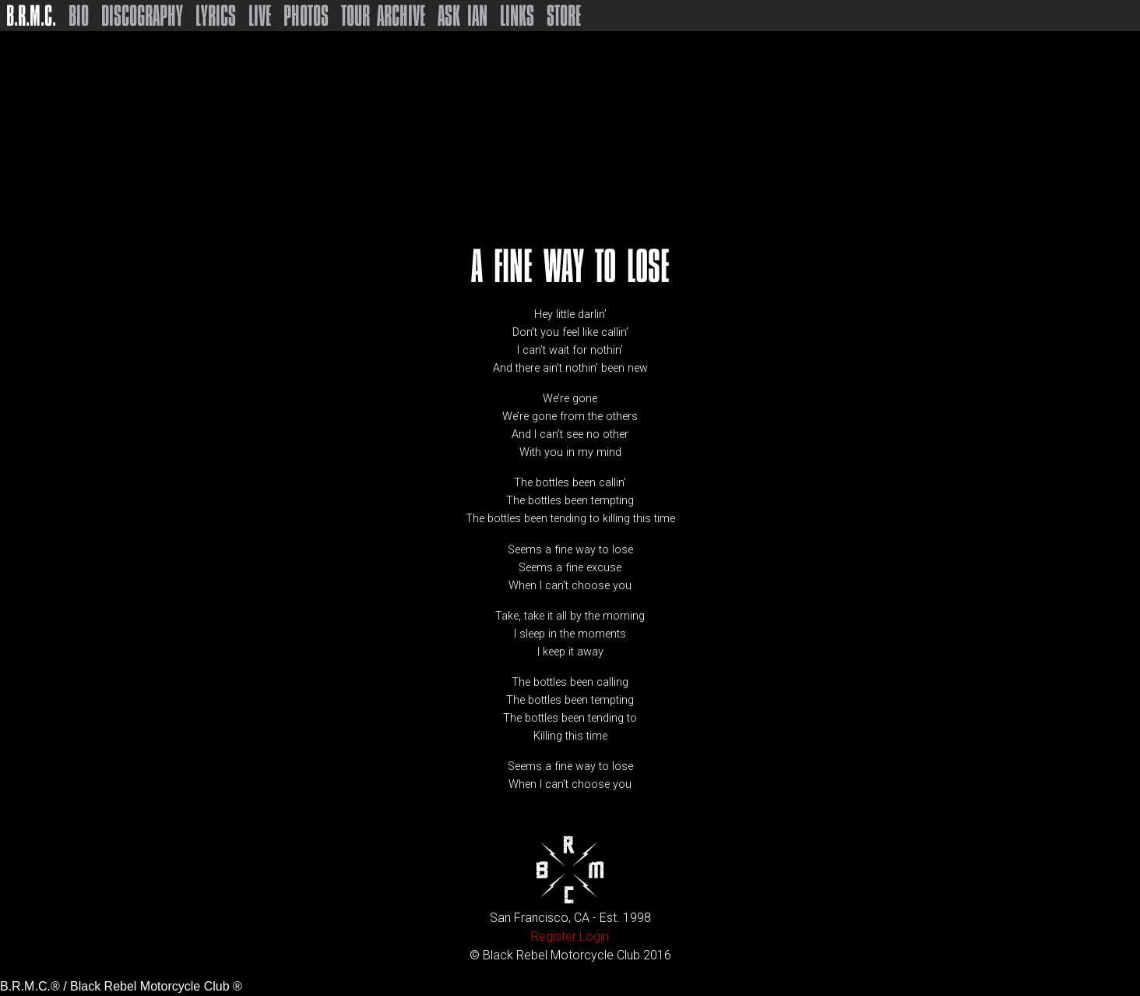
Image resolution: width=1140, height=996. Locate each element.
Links (517, 15)
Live (259, 15)
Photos (306, 15)
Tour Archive (383, 15)
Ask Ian (462, 15)
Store (564, 15)
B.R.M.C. (31, 15)
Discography (142, 15)
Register (553, 936)
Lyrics (215, 15)
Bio (79, 15)
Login (594, 936)
